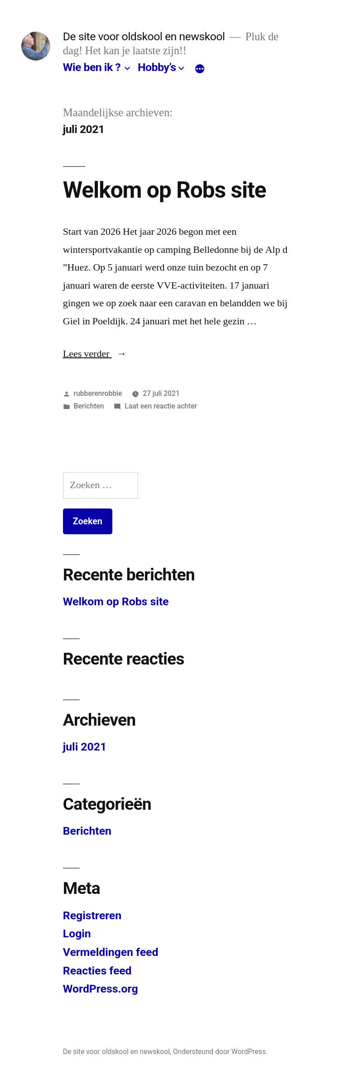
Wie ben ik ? (92, 67)
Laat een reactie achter (161, 406)
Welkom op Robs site (164, 190)
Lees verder (95, 353)
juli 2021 (84, 746)
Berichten (89, 406)
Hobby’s (157, 67)
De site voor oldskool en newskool (144, 36)
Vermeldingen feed (111, 952)
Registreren (92, 915)
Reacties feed (97, 970)
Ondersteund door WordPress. (220, 1051)
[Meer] (199, 69)
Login (77, 933)
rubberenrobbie (98, 393)
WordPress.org (100, 988)
